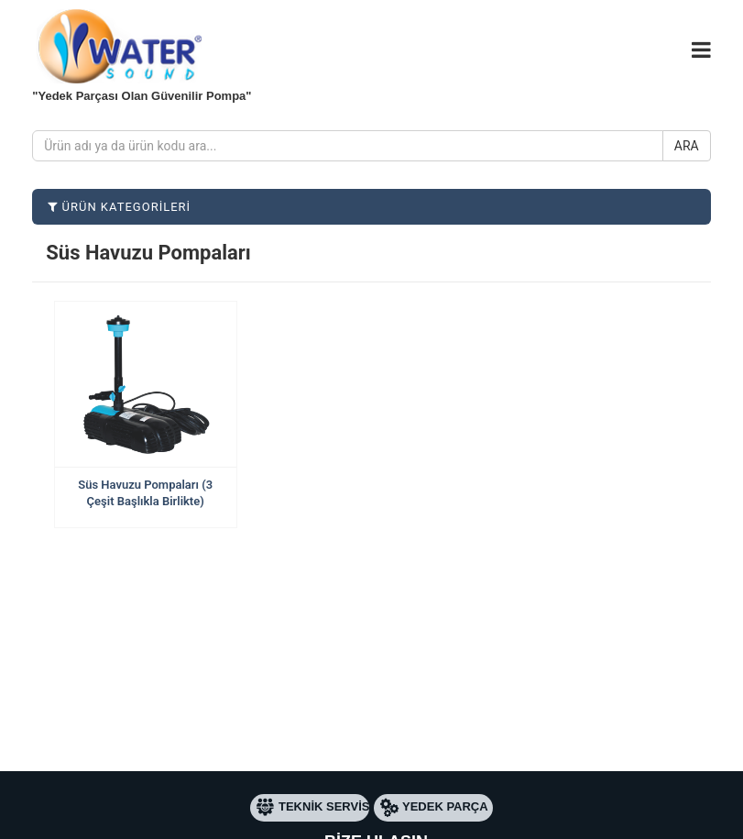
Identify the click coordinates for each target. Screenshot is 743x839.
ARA (686, 145)
